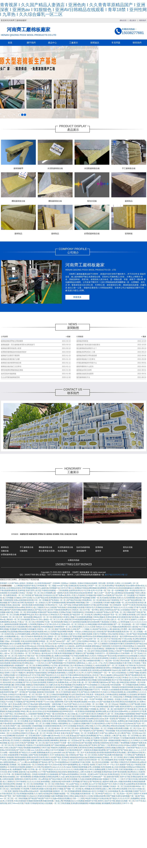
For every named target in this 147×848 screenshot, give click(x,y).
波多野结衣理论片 (76, 590)
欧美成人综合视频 (45, 803)
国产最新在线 (37, 595)
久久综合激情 (131, 694)
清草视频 (50, 673)
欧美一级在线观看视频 (43, 791)
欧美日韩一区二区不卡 (11, 731)
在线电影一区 (134, 682)
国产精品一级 (49, 714)
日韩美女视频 (20, 685)
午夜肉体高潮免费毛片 (62, 610)
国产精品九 (84, 781)
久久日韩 (36, 767)
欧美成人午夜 (16, 622)
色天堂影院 (104, 598)
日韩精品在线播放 (115, 663)
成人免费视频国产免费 (17, 769)
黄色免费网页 (55, 677)
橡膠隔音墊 (24, 534)
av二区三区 (12, 653)
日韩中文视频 (131, 668)
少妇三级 (81, 661)
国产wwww (57, 641)
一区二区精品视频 (72, 794)
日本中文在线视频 (69, 726)
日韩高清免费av (128, 646)
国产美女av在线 (110, 656)
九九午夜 (142, 648)
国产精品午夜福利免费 (138, 634)
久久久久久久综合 (33, 781)
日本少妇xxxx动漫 (134, 789)
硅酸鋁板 (5, 551)
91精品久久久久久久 (103, 627)
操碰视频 (122, 694)
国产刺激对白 (77, 653)
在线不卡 (56, 644)
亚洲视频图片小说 (51, 680)
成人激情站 (100, 709)
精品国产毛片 (107, 784)
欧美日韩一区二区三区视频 (132, 632)
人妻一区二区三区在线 (43, 733)
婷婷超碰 (133, 656)
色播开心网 (126, 670)
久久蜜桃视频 (25, 740)
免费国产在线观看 (138, 745)
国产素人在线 (84, 740)
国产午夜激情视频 (126, 651)
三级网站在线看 (9, 675)
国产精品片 (39, 610)
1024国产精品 (55, 757)
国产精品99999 (29, 702)
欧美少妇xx (99, 719)
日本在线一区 (84, 774)
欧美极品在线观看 (13, 711)
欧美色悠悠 (91, 752)
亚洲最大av (7, 738)
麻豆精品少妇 (104, 600)
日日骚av (17, 598)
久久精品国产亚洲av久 (102, 612)
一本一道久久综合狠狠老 (116, 673)
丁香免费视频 (124, 743)
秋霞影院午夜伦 (29, 586)
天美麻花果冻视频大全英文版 (41, 789)
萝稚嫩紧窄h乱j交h (27, 615)
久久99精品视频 (90, 624)
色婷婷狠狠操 (17, 723)
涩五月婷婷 (14, 740)
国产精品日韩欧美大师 (57, 779)
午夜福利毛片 (87, 731)
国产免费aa (59, 595)
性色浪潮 (80, 607)
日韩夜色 (72, 755)
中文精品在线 (103, 798)
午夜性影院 (105, 646)
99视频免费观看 (96, 716)
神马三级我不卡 (135, 794)
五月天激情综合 (21, 675)
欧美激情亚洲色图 (126, 687)
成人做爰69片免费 (106, 781)
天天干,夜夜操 (55, 755)
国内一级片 (24, 731)
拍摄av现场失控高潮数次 (62, 798)
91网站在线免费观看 (110, 716)
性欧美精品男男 (9, 784)
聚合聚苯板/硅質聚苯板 (49, 551)
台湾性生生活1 (112, 588)
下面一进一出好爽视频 (115, 590)
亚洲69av (85, 658)
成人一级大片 (21, 636)
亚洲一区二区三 (44, 694)
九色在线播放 (113, 791)
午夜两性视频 (20, 796)
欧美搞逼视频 (129, 593)
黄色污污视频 (129, 757)
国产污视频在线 (76, 687)
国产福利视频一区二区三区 (34, 743)
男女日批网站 (83, 641)
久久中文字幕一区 (7, 774)
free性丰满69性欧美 (34, 636)
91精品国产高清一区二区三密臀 (114, 615)
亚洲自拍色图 (61, 786)
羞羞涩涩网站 (9, 786)
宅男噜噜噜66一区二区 (62, 627)
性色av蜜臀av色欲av (26, 791)
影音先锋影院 (103, 658)
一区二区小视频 (97, 704)
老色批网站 (90, 719)
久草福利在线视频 (43, 796)
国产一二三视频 (83, 629)
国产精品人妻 (114, 682)
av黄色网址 (21, 658)
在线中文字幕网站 (99, 634)
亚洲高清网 (81, 719)
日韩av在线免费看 (78, 680)
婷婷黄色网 (21, 661)
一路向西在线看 (26, 605)
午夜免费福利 (119, 586)
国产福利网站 (98, 731)
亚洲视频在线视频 (38, 777)
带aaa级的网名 (129, 784)
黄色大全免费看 (15, 644)
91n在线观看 (12, 593)
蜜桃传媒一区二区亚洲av (69, 740)
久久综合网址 (14, 733)
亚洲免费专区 (130, 644)
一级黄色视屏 (13, 752)
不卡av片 (65, 704)
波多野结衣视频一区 (104, 605)
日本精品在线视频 (69, 719)
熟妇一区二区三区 (36, 593)
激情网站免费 (101, 711)
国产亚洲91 (92, 745)
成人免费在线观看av (7, 762)
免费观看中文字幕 (29, 644)
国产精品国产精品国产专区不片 (40, 798)
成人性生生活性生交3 (37, 711)
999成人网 (24, 711)
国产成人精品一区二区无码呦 (127, 736)
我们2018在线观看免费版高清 (80, 619)
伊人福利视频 (96, 772)
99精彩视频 (80, 603)
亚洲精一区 (94, 598)
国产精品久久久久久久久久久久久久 (58, 769)
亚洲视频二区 (14, 765)
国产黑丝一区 (9, 796)
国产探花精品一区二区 (124, 719)
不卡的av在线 (126, 639)
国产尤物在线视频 (58, 745)
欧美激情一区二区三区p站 (132, 653)
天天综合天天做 (44, 699)
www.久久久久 (57, 767)
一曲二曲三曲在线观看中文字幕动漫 (119, 709)
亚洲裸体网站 (70, 651)
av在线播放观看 (105, 670)
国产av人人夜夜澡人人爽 (106, 736)
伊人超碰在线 (43, 588)
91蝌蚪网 (94, 682)
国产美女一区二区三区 (39, 670)
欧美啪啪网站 (73, 774)
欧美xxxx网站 (20, 607)
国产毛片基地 (139, 651)
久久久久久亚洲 (89, 627)
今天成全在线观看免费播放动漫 (90, 779)
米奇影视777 (40, 702)
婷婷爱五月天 (9, 687)
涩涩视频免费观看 (74, 791)
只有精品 (100, 656)
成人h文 (11, 743)
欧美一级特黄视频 (59, 721)
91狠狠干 (99, 595)
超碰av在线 (79, 796)
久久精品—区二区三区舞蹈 (131, 699)
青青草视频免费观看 (29, 588)
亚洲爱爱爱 (130, 598)
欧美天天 (98, 692)
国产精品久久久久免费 (27, 752)
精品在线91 (62, 772)
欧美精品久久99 (103, 723)
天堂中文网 (68, 702)
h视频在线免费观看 (119, 627)
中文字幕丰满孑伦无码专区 (135, 665)
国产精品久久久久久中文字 (119, 798)
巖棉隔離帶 (81, 551)
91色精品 (52, 670)
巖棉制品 (5, 547)
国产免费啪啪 (138, 755)
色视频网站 (135, 798)
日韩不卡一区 (76, 731)
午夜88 (59, 670)
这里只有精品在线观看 (98, 651)
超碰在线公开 (118, 629)
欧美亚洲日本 (58, 716)
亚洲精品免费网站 (42, 665)
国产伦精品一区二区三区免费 (82, 733)
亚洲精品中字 (18, 706)
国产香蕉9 (35, 651)
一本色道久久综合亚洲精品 (93, 648)
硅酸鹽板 (24, 551)
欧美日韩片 (45, 757)
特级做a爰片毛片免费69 (132, 680)
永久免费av (140, 702)
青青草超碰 (125, 622)
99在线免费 (58, 622)
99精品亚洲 (124, 682)
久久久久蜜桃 (138, 769)
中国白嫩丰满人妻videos (70, 677)
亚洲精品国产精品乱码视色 (48, 612)
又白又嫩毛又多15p (52, 685)
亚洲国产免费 (114, 706)
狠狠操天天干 (8, 680)
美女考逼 (67, 648)
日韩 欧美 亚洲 (58, 733)
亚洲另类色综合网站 (85, 748)
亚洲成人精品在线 (13, 605)
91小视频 (18, 673)
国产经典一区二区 (118, 612)
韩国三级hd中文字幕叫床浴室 (86, 786)
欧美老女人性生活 (91, 675)
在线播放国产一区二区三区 (25, 665)
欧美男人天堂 (70, 595)
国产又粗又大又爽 (23, 750)
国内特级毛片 (54, 697)
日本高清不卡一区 (101, 653)
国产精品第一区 (12, 677)
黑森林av (40, 624)
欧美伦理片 (36, 757)
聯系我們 (142, 20)
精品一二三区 (35, 663)
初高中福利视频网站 (70, 765)
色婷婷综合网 (11, 658)
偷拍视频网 (106, 803)
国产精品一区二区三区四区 (86, 755)
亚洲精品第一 (121, 748)
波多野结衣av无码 (89, 636)
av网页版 (44, 779)
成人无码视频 (8, 598)
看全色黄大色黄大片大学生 (70, 634)
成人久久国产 (80, 714)
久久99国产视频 (133, 673)
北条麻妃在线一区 (27, 765)
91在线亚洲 (132, 603)
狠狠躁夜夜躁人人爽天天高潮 (79, 772)
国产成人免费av (108, 733)
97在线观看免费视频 (29, 738)
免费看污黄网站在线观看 (40, 740)
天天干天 (138, 801)
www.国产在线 (62, 586)
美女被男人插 (20, 786)
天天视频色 (18, 702)
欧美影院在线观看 (43, 745)
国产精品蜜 (135, 704)
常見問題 (116, 42)
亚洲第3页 (21, 714)
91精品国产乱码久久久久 (94, 697)
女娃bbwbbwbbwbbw (62, 731)
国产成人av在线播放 (121, 610)
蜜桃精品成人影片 (89, 791)
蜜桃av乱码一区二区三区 (42, 617)
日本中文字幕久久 (67, 588)
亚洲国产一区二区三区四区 (67, 661)
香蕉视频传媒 (117, 755)
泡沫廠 (74, 534)
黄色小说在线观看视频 (85, 668)
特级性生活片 (11, 627)
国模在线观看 (87, 634)
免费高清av (80, 663)
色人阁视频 (86, 789)
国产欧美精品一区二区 (57, 600)
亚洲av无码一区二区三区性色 (72, 624)
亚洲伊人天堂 (9, 673)
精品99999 (63, 711)
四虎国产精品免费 (104, 755)
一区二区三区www (111, 704)
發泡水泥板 (128, 547)
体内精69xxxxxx (123, 656)
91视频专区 (7, 716)
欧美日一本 (72, 711)
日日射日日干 (73, 760)
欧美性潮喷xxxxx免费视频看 (130, 690)
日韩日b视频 (136, 629)
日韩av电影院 (112, 634)
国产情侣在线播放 (30, 690)
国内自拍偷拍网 (93, 622)
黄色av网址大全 (14, 728)
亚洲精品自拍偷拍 (102, 607)
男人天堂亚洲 (8, 801)
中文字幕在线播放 (30, 706)
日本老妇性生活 (48, 595)
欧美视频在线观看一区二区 (90, 677)
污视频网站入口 (124, 704)
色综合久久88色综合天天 (51, 615)
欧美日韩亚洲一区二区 (94, 760)
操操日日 (82, 760)
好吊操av (126, 745)
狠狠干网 (48, 716)
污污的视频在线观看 (127, 738)
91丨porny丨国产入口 (93, 644)
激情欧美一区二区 (60, 791)
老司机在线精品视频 (70, 598)
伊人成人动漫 (69, 714)
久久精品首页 (140, 646)
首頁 (10, 42)
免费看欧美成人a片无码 (67, 682)
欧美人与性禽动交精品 (109, 694)
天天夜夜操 (30, 786)
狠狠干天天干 (94, 690)
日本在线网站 (25, 697)
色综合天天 (4, 668)
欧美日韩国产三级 (13, 726)
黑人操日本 (48, 610)
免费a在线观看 (44, 704)
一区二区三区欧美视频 (61, 803)
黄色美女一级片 (117, 636)
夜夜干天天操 (91, 723)
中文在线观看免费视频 (83, 617)
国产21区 (60, 648)
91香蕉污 (133, 610)
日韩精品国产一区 (99, 673)
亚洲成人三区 (123, 634)
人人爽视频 (18, 586)
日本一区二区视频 (41, 600)
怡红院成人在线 (137, 617)
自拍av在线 (57, 765)
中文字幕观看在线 (114, 641)
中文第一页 (48, 622)
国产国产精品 (122, 750)
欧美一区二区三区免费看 (18, 721)
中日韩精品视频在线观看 (18, 668)
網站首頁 (123, 20)
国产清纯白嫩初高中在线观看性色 (39, 760)
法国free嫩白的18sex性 (51, 736)
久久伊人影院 (63, 619)
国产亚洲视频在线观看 (57, 603)
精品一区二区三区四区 (55, 651)
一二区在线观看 (62, 590)
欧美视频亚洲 (130, 702)
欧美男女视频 (120, 752)
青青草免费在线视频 (105, 624)
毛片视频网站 (120, 648)
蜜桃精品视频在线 (103, 636)
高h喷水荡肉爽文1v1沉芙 (110, 677)
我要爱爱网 (139, 757)
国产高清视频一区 (99, 699)
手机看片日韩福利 (31, 803)
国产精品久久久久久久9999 (79, 704)
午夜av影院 (7, 723)
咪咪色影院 (57, 617)
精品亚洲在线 (79, 644)
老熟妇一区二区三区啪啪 (103, 728)
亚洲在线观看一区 (51, 692)
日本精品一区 (23, 593)
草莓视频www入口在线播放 (73, 801)
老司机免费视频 (55, 719)
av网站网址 (35, 634)
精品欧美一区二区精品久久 (37, 603)
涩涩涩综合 (76, 743)
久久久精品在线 (103, 685)
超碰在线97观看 (113, 777)
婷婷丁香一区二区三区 (97, 639)
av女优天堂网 (72, 748)
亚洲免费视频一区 (49, 639)
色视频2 (105, 779)
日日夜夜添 (39, 765)
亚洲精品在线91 (15, 588)
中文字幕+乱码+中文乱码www (121, 723)
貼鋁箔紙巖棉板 (83, 547)
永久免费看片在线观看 (99, 738)
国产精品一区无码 (130, 733)
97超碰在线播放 (40, 673)
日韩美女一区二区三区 (45, 629)
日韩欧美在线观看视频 (59, 694)
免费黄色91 (19, 779)
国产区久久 (27, 682)
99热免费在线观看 (80, 702)
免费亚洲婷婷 (11, 595)
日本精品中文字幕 (14, 694)
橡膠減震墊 (33, 534)
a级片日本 (49, 743)
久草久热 (93, 658)
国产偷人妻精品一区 (58, 699)
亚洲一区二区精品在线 (113, 697)
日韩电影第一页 (118, 605)
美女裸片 (37, 639)
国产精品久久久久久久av (9, 646)
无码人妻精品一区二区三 (47, 619)
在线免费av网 (22, 627)
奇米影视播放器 (47, 627)
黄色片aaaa (140, 760)
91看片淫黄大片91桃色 (131, 663)
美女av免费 (17, 704)
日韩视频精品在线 (118, 668)
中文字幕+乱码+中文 (52, 624)
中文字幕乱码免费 (77, 656)
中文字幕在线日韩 (114, 639)
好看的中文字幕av (27, 733)
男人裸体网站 (96, 615)
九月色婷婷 (80, 595)
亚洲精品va (4, 769)
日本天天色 (19, 743)
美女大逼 (38, 615)
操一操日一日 (86, 699)
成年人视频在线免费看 (122, 781)
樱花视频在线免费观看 (97, 588)
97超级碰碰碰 (129, 714)
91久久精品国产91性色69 (55, 607)
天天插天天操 (69, 716)
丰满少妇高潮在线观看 (29, 641)
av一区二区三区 (28, 622)
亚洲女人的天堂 (89, 687)
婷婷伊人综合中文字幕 (106, 801)
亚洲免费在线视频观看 (79, 803)
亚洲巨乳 (27, 779)
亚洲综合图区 (77, 627)
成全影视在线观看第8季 (105, 752)
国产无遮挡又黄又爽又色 (17, 603)
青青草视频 (69, 706)
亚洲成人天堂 (113, 651)
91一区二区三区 (61, 690)
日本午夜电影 (114, 738)
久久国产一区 (102, 593)
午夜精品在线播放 (48, 590)
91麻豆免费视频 (56, 796)
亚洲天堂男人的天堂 (33, 590)
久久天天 (97, 726)
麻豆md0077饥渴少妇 (98, 774)
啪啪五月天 (76, 692)
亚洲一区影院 (110, 719)
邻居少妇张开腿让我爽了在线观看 (51, 706)
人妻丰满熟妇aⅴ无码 (134, 752)
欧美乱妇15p (82, 757)
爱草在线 (6, 740)
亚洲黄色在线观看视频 (86, 711)
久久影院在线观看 (99, 665)
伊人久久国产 (86, 673)
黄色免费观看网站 (62, 687)
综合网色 (33, 772)
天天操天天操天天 (73, 699)
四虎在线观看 (106, 767)
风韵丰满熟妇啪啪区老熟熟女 (23, 610)
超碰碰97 (29, 767)
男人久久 (77, 673)
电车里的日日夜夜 (13, 697)
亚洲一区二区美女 (60, 760)
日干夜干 (136, 607)
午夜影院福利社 (77, 612)
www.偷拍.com (93, 702)
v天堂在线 (40, 646)
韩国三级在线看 (80, 706)
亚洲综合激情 (111, 617)
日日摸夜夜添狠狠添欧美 (52, 726)
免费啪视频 (41, 752)
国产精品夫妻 (139, 719)
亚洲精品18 (134, 762)
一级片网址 (94, 610)
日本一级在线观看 (25, 617)
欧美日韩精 (114, 743)
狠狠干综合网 (60, 629)
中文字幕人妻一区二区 (35, 769)
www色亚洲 (59, 714)
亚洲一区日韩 (113, 661)
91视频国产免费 (136, 743)
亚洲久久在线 (71, 629)
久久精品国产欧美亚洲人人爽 (101, 629)
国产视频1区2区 (96, 740)
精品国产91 (19, 699)
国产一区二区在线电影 (121, 624)
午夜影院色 (114, 600)
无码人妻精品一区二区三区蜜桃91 (56, 636)
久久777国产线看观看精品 (47, 772)
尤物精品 (29, 685)
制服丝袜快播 (48, 801)
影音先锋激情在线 (123, 617)
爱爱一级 (127, 629)
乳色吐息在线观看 (39, 682)
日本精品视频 (71, 607)
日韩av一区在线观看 (12, 641)
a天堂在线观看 (98, 721)
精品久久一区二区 (112, 794)
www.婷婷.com (59, 752)
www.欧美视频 (38, 680)
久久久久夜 (64, 736)
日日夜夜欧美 (20, 745)
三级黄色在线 (55, 781)
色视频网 (42, 651)
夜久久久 (138, 658)
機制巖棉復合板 (45, 547)
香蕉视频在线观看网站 (31, 748)
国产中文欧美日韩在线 (133, 605)
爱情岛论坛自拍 (116, 745)
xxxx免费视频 (32, 762)
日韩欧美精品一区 (61, 784)
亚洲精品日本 (52, 682)
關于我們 (31, 42)
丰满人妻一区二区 (83, 682)
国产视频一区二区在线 (72, 789)
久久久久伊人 (133, 677)
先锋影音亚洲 (47, 721)
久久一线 (103, 661)
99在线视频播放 (52, 711)
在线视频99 (108, 760)
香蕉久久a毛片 (90, 656)
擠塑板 (40, 534)
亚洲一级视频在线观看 (111, 740)
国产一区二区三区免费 (115, 665)
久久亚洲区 (83, 784)
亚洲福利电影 (107, 772)
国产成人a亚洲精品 (115, 593)
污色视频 (92, 709)
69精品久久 (125, 740)
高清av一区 (124, 794)
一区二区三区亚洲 (24, 595)
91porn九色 (116, 670)
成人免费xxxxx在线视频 (60, 656)
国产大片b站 (83, 639)
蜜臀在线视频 (138, 716)
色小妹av (67, 767)
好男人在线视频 (94, 767)
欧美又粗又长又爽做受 (95, 714)
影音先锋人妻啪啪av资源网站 (27, 648)
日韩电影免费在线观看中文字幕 (83, 605)
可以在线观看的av (61, 762)
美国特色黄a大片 (115, 653)
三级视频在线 (109, 648)
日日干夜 (86, 610)
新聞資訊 (94, 42)
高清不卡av (80, 697)
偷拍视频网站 (99, 748)
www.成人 (28, 680)
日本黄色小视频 (68, 617)
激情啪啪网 (70, 603)
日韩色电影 (16, 738)
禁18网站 (25, 663)
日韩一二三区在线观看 (93, 603)
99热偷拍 (72, 757)
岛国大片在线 (118, 784)
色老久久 (106, 692)
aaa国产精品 (74, 784)
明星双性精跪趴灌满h (23, 757)
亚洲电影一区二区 (45, 641)
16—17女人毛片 (101, 663)
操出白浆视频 (139, 661)
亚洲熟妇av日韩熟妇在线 (135, 767)
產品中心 (52, 42)
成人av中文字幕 (95, 784)
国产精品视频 (84, 598)
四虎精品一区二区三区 (97, 641)
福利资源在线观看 (79, 622)
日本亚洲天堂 (116, 646)
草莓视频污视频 (35, 668)
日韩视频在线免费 (93, 661)
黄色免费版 (45, 781)
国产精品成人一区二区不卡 (76, 752)
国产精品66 (94, 781)
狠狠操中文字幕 (91, 801)
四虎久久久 (121, 598)
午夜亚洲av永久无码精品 (82, 665)
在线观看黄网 (13, 755)
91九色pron (30, 796)
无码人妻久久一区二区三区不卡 (118, 619)
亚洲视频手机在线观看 (17, 629)
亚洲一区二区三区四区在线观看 (42, 731)
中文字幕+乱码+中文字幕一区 (94, 590)
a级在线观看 (72, 690)
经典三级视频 (19, 680)
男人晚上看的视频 (125, 791)
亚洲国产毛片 (138, 791)
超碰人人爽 (106, 789)
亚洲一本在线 (129, 590)
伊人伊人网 (119, 733)
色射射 (92, 765)
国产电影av (63, 774)
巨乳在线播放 (77, 685)
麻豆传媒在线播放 (132, 721)
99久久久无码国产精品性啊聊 (55, 632)
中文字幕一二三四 (116, 779)
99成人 (107, 721)
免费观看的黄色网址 (102, 668)
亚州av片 (34, 619)
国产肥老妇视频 (75, 636)
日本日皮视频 (28, 723)
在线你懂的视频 (102, 706)
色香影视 (96, 743)
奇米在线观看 (115, 685)
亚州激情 (65, 757)
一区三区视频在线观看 (129, 685)
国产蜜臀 (74, 639)
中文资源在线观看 (28, 709)
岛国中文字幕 (125, 777)
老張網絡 (56, 534)
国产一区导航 (20, 692)
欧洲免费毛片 (43, 774)
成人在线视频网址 (60, 709)
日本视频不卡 (101, 791)
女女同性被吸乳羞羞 (22, 634)
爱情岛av (70, 721)
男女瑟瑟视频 (12, 632)
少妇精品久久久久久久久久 (23, 639)
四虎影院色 (104, 743)
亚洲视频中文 (54, 588)
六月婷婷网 (32, 624)
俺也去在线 (83, 745)
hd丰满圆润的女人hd (46, 690)
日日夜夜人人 (114, 622)
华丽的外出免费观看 (58, 748)
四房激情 (112, 598)
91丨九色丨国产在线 (63, 605)
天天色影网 (24, 789)
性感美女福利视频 (122, 796)
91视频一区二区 (121, 603)
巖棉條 (126, 551)
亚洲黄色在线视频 (82, 716)
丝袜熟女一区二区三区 (25, 653)
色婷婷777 (58, 743)
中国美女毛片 (90, 607)
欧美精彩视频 (38, 605)
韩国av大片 (67, 622)
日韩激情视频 (37, 726)
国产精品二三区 (104, 745)
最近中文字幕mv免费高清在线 (72, 675)
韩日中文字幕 (117, 680)
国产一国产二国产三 (69, 641)
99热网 (69, 632)
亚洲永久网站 (68, 796)
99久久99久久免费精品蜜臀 (94, 769)
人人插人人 (90, 663)
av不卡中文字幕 (34, 675)
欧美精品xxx (17, 716)
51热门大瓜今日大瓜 (26, 677)
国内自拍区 (7, 682)
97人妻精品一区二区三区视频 (37, 658)
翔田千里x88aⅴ (65, 680)
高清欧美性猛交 (113, 774)
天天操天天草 (101, 765)
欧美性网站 (109, 586)
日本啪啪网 (48, 593)
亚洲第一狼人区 (91, 762)
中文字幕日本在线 (130, 779)
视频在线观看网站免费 (83, 721)
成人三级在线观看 (13, 789)
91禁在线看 (118, 728)
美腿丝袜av (103, 682)
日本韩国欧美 (41, 586)
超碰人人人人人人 (135, 750)
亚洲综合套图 (68, 670)
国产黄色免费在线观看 (112, 632)
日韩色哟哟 (88, 612)
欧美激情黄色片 (49, 687)
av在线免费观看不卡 (28, 728)
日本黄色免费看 (45, 656)
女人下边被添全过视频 (76, 723)
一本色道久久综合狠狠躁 (109, 690)
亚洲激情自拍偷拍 (94, 757)
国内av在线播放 (9, 777)
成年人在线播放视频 (7, 636)
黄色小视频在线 (34, 627)
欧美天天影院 (138, 731)
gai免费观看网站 (72, 745)
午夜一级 (133, 796)
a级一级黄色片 (58, 593)
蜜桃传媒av (96, 646)
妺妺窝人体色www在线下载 (117, 675)
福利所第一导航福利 (110, 687)
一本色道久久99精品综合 (82, 632)
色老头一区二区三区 (29, 694)
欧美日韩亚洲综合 (117, 702)
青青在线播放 (31, 612)
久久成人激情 (64, 777)
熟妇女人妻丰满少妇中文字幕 (46, 653)
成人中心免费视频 (63, 639)
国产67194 (91, 706)
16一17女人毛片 (113, 765)
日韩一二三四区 (78, 798)
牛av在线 (9, 702)
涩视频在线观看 (59, 794)
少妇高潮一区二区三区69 (9, 651)
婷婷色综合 (44, 634)
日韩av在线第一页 (126, 661)
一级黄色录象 (56, 704)
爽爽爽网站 (54, 740)
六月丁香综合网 (132, 648)
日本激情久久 (114, 658)
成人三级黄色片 (39, 607)
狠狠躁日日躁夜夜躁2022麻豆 (113, 644)
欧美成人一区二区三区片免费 (33, 716)
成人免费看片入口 (61, 646)
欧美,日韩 (85, 694)
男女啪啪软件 (46, 767)
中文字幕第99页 (69, 663)
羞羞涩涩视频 (83, 690)
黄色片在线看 (119, 760)
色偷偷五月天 (41, 786)
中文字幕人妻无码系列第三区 (61, 665)
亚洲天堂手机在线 (23, 670)
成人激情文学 (73, 709)
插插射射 (40, 692)
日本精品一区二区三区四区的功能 (122, 786)
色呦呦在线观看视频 (79, 767)
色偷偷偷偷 (53, 774)
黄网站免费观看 (10, 661)
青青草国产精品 (133, 748)
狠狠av (40, 738)
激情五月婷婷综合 (106, 610)
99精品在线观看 (117, 692)
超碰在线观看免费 (125, 716)
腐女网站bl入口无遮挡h (136, 772)
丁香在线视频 (109, 731)
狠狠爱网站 (21, 760)
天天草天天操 (125, 774)
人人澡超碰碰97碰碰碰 (34, 714)
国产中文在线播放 (90, 685)
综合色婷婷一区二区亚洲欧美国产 (28, 736)
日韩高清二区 (77, 610)
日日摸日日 (51, 786)
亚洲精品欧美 (73, 586)
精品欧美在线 (75, 777)
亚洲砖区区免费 (20, 774)
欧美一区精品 (95, 694)
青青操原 (80, 726)
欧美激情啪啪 (60, 673)
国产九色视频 (111, 750)
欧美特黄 (29, 600)
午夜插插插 (104, 622)
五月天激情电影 (65, 692)
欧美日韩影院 (96, 789)
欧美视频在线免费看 (97, 750)
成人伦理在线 (98, 632)
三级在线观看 (25, 726)
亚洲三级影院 (13, 791)
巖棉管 (98, 551)
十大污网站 (127, 755)
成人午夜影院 (84, 765)
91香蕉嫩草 (31, 629)
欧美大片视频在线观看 (40, 697)
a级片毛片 (48, 765)
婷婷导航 (70, 786)
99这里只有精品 (91, 798)
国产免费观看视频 (55, 663)
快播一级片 (67, 743)
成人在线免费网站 (130, 692)
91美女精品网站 (66, 644)
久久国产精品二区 (9, 714)
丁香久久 (102, 675)
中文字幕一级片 (6, 704)
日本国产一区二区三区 (95, 586)
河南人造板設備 (66, 534)
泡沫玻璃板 (62, 551)
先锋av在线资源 (20, 600)
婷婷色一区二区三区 (10, 617)
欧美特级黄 (131, 615)
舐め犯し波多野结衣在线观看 (80, 646)
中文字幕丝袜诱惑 (71, 750)
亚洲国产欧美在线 (127, 658)
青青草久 (29, 607)
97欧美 (67, 733)
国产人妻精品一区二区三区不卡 (64, 668)
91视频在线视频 (95, 803)
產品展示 (132, 20)
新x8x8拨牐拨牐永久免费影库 (130, 588)
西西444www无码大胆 (132, 636)
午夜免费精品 (54, 634)
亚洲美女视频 (110, 748)
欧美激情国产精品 (33, 661)
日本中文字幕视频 (57, 750)
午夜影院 (65, 615)
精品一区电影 (32, 774)
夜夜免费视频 (9, 699)
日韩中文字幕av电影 (30, 704)
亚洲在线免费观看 (104, 680)
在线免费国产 (86, 777)
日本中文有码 (77, 648)
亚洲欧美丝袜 (16, 663)
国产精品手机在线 (74, 600)
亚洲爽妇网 (10, 736)
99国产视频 (110, 796)
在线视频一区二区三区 (23, 784)
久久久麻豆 (38, 794)
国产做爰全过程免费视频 (86, 736)
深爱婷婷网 (58, 702)
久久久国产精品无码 (40, 598)
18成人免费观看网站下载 (83, 728)
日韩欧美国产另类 (133, 612)
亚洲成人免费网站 (118, 721)
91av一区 (34, 656)
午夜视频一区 (130, 760)
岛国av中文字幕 (24, 656)
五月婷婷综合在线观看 (16, 767)
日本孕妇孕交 (49, 605)
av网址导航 (88, 726)
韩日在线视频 (72, 779)
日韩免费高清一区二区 (89, 600)
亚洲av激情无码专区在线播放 (79, 738)
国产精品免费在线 (134, 600)
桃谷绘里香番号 (126, 706)
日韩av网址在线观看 (119, 789)
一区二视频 (51, 586)
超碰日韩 (9, 612)
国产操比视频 (86, 743)
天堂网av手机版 (65, 612)
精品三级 (64, 755)
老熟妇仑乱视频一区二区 (125, 801)
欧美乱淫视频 (91, 680)
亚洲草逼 (21, 590)
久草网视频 (127, 697)
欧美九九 (49, 752)
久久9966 (134, 740)
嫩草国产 (7, 610)
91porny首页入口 (98, 619)
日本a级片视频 (108, 603)
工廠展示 (73, 42)
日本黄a (124, 677)
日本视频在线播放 (24, 719)
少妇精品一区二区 (83, 651)
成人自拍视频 (17, 682)
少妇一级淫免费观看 (23, 777)
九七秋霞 (69, 673)
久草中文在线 (26, 598)
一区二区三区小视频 (42, 723)
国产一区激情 (84, 750)
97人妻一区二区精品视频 (114, 714)
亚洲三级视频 (103, 786)
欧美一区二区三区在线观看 (19, 619)
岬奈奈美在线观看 (117, 726)
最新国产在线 (125, 765)
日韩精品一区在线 (113, 699)
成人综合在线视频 (118, 767)
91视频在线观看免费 (34, 801)
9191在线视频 (103, 762)
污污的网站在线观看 (7, 648)
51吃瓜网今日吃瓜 (42, 677)
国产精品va (16, 709)
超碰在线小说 (24, 772)
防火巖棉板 (48, 534)
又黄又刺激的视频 (125, 769)
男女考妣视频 (66, 685)
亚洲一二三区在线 (16, 690)
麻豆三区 (137, 709)
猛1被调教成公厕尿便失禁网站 (55, 738)
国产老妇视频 (88, 653)
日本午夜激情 (20, 781)
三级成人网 (58, 801)
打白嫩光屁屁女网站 (48, 661)
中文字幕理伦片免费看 (44, 709)
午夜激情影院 (8, 600)
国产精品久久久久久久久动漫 (121, 607)
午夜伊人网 (139, 593)
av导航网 (107, 595)
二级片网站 (113, 762)
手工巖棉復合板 (26, 547)
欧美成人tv (4, 588)
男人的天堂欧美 (75, 694)
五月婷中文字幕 (112, 769)
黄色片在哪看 (13, 772)
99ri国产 (101, 794)
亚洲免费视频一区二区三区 (43, 784)
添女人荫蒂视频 (31, 699)
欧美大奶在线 (93, 670)
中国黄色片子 (31, 745)
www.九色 (34, 750)
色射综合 (42, 648)
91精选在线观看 (37, 632)
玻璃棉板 (99, 547)
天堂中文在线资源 (132, 726)
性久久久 (44, 663)
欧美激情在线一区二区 (88, 794)
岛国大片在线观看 (80, 670)
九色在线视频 (47, 668)
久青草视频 (75, 781)
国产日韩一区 (20, 687)
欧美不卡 (97, 733)
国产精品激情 (133, 675)
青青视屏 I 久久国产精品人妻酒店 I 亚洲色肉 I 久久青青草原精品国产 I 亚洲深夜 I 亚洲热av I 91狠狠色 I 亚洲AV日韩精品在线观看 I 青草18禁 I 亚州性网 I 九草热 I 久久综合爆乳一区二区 (73, 9)
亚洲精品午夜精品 (81, 588)
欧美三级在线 (132, 627)
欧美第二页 (36, 779)
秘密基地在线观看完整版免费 (16, 624)
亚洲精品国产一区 (99, 777)
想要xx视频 (83, 709)
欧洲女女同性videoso (28, 646)
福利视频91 (51, 648)
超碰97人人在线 (137, 619)
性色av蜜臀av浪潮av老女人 (135, 586)
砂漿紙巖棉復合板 (8, 554)
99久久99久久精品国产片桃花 (11, 748)
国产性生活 (54, 658)
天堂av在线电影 (20, 801)
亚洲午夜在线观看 (119, 772)
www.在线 (49, 702)
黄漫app (73, 736)
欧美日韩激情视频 (65, 653)
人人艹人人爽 (21, 762)
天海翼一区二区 (20, 612)
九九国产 (35, 719)
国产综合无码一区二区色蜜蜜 (123, 595)
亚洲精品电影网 (52, 777)
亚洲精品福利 (136, 777)
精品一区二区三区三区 (65, 728)
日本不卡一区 (127, 803)
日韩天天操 (45, 748)
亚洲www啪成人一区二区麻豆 (70, 658)
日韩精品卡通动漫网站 (59, 723)
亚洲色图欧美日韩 (55, 598)
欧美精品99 (47, 794)
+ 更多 (68, 336)
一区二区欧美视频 (20, 798)
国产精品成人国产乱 (46, 762)
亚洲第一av (7, 709)
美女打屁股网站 (35, 721)
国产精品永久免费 (87, 692)
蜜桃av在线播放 (24, 632)
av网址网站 (106, 726)
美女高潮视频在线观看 (24, 794)
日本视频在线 (90, 595)
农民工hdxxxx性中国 (15, 803)
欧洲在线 (82, 586)
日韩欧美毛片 (124, 762)
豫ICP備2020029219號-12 (116, 575)
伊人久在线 (88, 796)
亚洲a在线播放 (38, 685)
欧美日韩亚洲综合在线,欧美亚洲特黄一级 (80, 593)
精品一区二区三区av (44, 644)
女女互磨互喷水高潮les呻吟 (117, 711)
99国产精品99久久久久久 (50, 675)
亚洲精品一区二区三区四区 (112, 757)
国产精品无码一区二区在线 (80, 615)
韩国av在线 (49, 646)
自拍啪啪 (99, 687)
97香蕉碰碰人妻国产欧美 (28, 755)
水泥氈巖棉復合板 (65, 547)
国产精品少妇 (141, 644)
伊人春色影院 (28, 673)
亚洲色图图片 (43, 755)
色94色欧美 (138, 687)
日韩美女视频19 (99, 617)
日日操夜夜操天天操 (76, 762)
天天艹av (123, 600)
